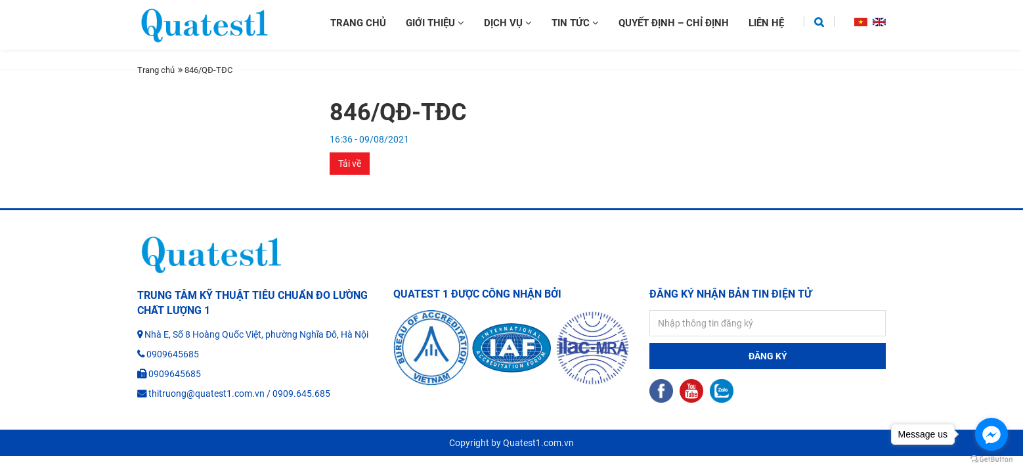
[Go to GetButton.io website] (991, 459)
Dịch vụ (508, 23)
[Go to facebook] (991, 434)
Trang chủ (358, 23)
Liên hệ (766, 23)
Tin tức (575, 23)
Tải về (349, 163)
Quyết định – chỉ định (674, 23)
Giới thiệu (435, 23)
